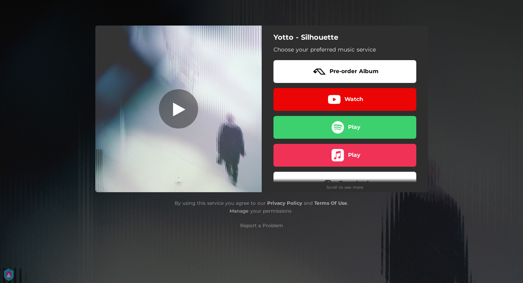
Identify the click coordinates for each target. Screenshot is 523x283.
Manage (239, 211)
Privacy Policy (284, 203)
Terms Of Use (330, 203)
